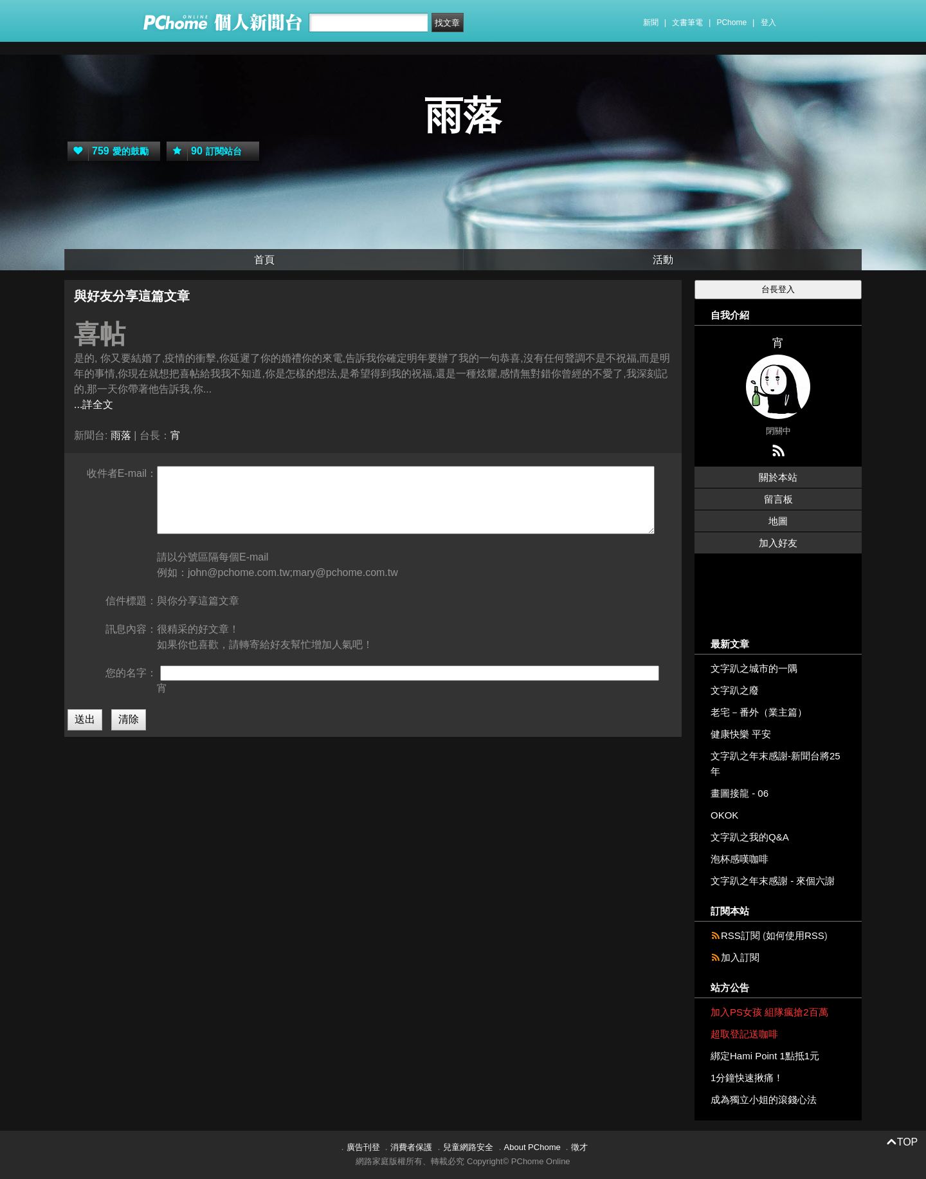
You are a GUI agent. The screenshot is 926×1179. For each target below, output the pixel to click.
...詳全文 (93, 404)
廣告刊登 (363, 1147)
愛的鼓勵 (108, 151)
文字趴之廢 (735, 690)
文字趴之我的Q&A (750, 836)
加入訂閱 (740, 957)
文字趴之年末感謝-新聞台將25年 (775, 763)
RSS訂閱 (740, 935)
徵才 (579, 1147)
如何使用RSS (795, 935)
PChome (731, 22)
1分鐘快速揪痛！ (747, 1077)
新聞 (650, 22)
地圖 (778, 520)
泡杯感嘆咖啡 (739, 858)
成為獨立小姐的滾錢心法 (764, 1099)
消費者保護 (411, 1147)
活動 (663, 259)
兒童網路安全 (468, 1147)
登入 (768, 22)
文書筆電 (687, 22)
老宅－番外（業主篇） (759, 712)
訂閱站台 (204, 151)
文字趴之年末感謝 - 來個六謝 (773, 880)
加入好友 (778, 542)
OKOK (724, 815)
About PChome (532, 1147)
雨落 (463, 115)
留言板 (778, 499)
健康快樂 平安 (741, 734)
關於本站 (778, 477)
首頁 (264, 259)
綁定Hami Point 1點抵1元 (765, 1055)
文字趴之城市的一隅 (754, 668)
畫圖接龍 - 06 (739, 793)
